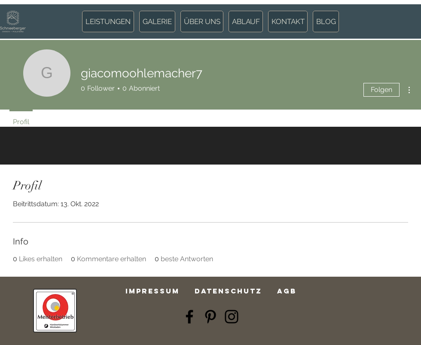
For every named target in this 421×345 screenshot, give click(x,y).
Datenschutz (228, 291)
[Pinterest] (210, 317)
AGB (286, 291)
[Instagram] (232, 317)
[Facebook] (189, 317)
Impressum (152, 291)
